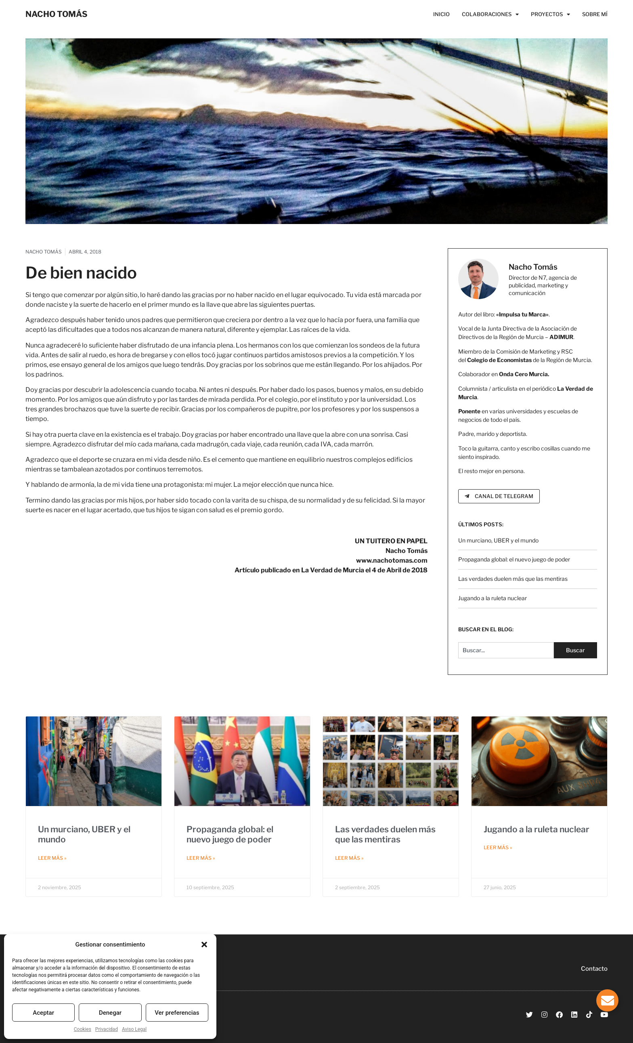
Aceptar (43, 1012)
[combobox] (506, 650)
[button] (204, 944)
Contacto (594, 968)
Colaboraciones (490, 14)
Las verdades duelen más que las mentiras (513, 578)
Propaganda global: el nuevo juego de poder (514, 559)
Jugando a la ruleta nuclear (492, 598)
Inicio (441, 14)
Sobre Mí (595, 14)
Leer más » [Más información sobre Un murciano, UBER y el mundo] (52, 858)
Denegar (110, 1012)
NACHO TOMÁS (56, 14)
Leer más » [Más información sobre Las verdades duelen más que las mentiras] (349, 858)
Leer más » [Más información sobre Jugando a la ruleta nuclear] (498, 847)
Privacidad (106, 1029)
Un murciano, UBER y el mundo (498, 540)
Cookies (82, 1029)
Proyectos (550, 14)
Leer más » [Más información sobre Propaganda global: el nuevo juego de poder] (201, 858)
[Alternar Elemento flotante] (607, 1000)
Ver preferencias (177, 1012)
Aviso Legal (134, 1029)
